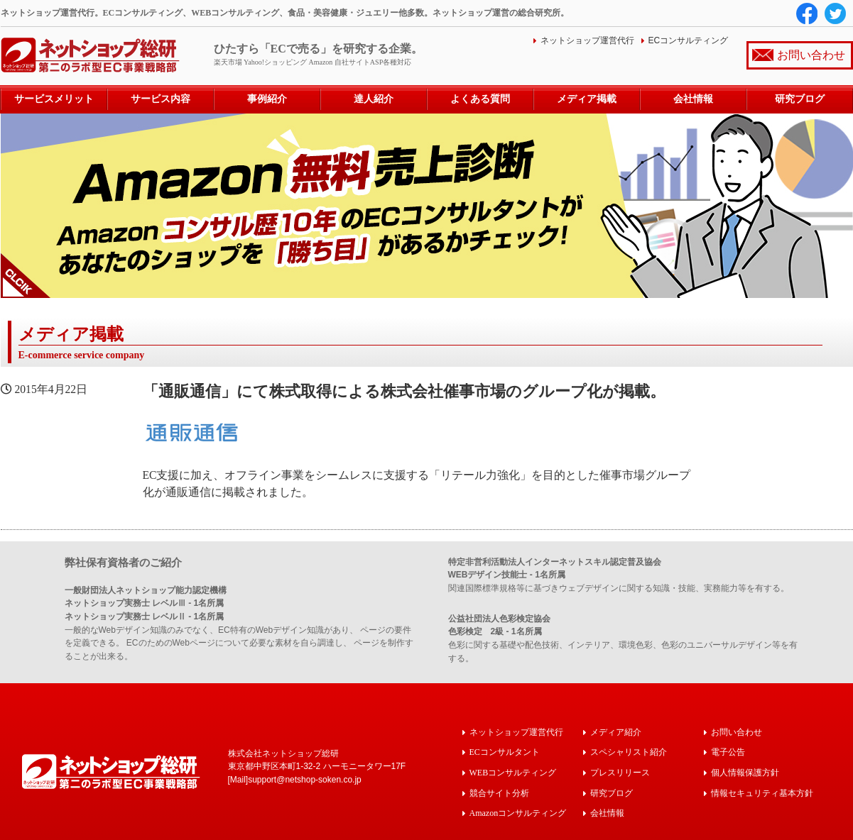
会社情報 (693, 99)
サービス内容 (160, 99)
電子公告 (728, 751)
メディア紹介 (615, 731)
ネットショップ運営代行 (587, 40)
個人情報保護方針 (745, 771)
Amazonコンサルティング (518, 811)
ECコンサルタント (504, 751)
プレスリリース (620, 771)
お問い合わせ (811, 55)
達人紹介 (373, 99)
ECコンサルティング (688, 40)
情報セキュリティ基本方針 (762, 791)
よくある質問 (480, 99)
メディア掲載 (586, 99)
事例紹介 (267, 99)
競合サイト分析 (499, 791)
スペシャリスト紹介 (628, 751)
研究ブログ (800, 99)
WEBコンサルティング (513, 771)
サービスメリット (54, 99)
